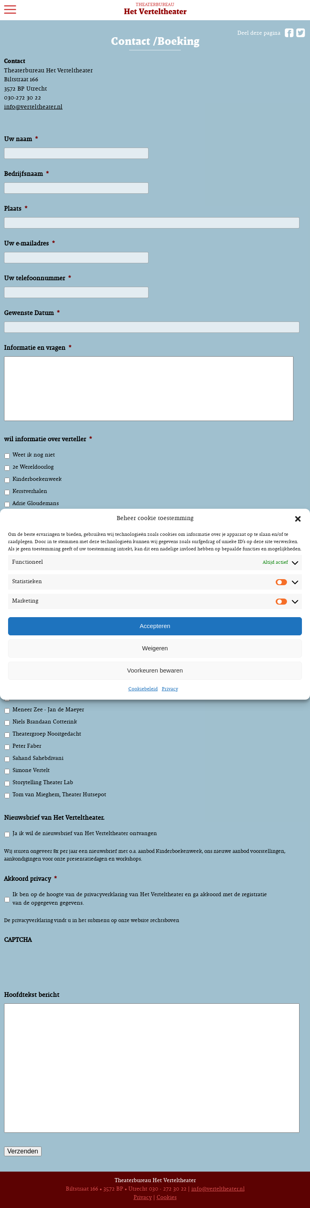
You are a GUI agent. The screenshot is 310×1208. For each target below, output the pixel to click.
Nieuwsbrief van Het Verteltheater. (54, 818)
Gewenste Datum (31, 313)
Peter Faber (27, 746)
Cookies (167, 1197)
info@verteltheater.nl (33, 107)
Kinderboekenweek (37, 479)
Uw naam (21, 139)
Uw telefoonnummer (37, 278)
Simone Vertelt (31, 770)
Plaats (15, 209)
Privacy (170, 689)
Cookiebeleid (143, 689)
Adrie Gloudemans (36, 503)
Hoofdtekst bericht (31, 995)
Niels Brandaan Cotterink (45, 722)
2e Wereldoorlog (33, 467)
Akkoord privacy (30, 879)
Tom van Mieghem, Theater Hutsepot (59, 795)
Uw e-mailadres (29, 244)
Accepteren (155, 625)
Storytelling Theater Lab (43, 782)
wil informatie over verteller (48, 439)
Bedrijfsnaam (26, 174)
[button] (298, 519)
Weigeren (155, 648)
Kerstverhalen (30, 491)
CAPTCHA (17, 940)
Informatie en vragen (37, 348)
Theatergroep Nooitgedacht (47, 734)
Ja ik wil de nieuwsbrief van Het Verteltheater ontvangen (85, 833)
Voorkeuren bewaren (155, 670)
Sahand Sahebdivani (38, 758)
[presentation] (65, 972)
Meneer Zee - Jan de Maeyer (48, 710)
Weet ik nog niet (34, 455)
